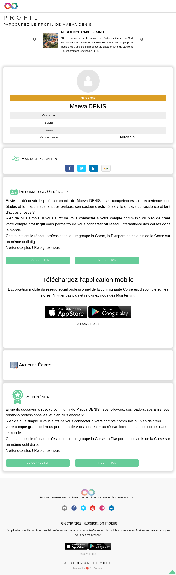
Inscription (107, 260)
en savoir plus (88, 323)
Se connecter (37, 260)
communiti (61, 201)
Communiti (14, 236)
